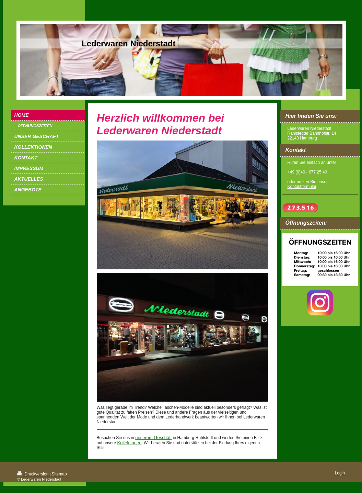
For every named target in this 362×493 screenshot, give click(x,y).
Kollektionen (129, 442)
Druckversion (33, 474)
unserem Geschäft (153, 437)
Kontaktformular (302, 186)
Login (340, 473)
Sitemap (59, 474)
